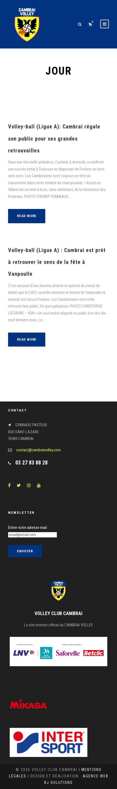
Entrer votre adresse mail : (28, 527)
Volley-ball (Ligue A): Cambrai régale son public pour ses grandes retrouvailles (54, 138)
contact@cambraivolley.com (38, 450)
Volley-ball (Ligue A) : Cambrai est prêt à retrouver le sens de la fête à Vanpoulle (57, 262)
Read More (26, 216)
